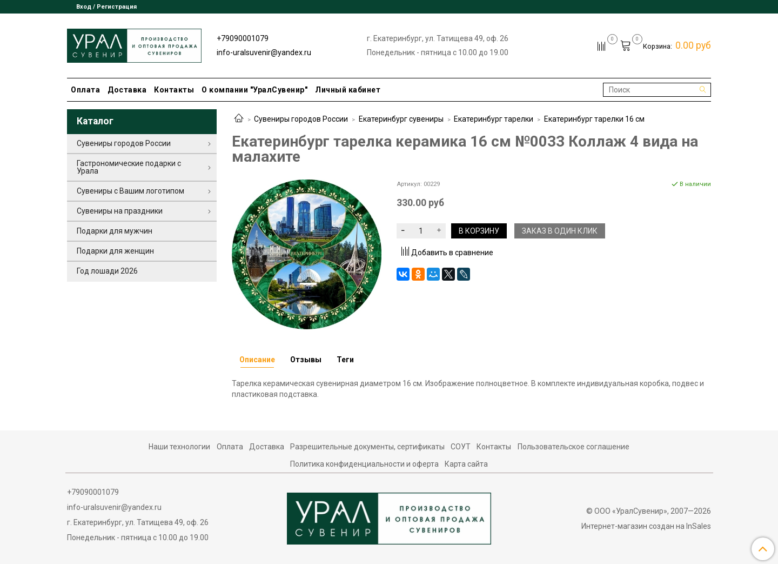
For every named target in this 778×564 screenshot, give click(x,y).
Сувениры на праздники (120, 211)
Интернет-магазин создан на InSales (646, 526)
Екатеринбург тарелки (493, 119)
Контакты (174, 89)
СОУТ (461, 446)
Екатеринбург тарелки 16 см (594, 119)
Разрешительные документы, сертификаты (367, 446)
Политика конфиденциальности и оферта (364, 464)
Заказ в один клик (560, 231)
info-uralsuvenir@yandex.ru (264, 52)
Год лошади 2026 (107, 271)
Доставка (127, 89)
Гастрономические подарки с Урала (129, 167)
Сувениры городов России (301, 119)
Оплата (85, 89)
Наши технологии (179, 446)
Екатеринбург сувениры (401, 119)
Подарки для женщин (115, 251)
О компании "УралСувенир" (254, 89)
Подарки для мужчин (114, 231)
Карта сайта (466, 464)
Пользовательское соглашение (573, 446)
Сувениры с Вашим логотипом (130, 191)
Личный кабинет (347, 89)
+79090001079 (243, 38)
